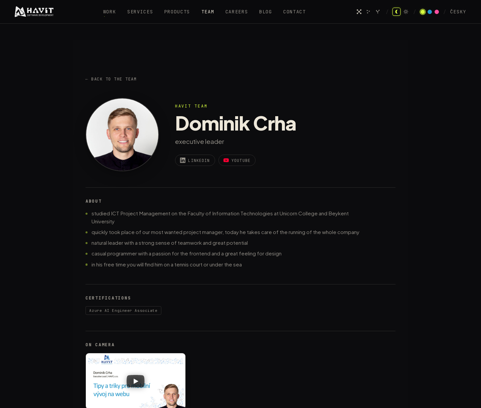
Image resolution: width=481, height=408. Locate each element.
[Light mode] (406, 11)
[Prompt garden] (377, 11)
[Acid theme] (422, 11)
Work (109, 12)
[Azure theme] (429, 11)
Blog (265, 12)
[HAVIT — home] (34, 11)
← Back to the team (111, 79)
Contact (294, 12)
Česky (458, 12)
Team (207, 12)
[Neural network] (359, 11)
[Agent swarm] (368, 11)
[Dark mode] (396, 11)
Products (177, 12)
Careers (236, 12)
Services (140, 12)
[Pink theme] (436, 11)
